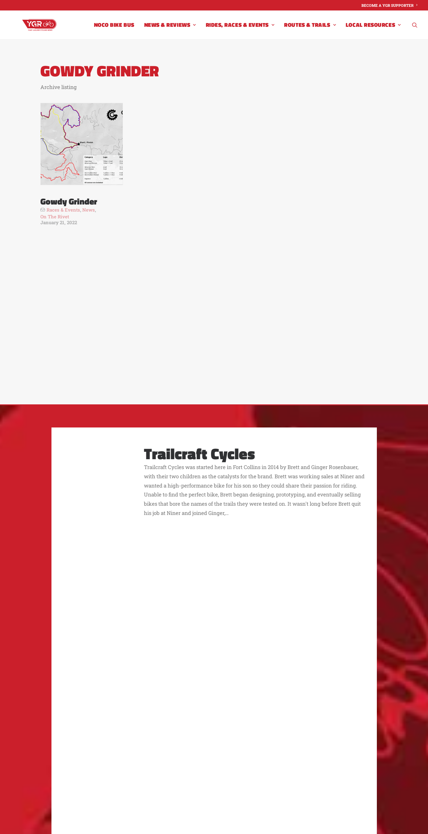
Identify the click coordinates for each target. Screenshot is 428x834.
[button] (415, 30)
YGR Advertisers (289, 715)
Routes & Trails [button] (310, 30)
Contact (146, 715)
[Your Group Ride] (43, 30)
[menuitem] (389, 5)
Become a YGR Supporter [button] (262, 645)
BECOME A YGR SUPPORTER (389, 5)
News (88, 210)
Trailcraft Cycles (199, 335)
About (119, 715)
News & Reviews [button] (170, 30)
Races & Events (63, 210)
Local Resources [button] (373, 30)
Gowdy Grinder (68, 201)
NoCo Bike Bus (114, 30)
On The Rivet (54, 216)
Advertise (179, 715)
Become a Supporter (230, 715)
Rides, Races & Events (240, 30)
